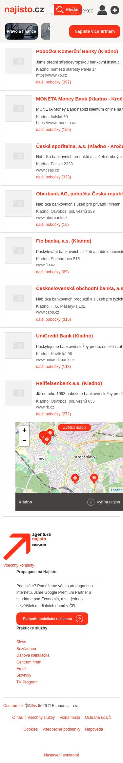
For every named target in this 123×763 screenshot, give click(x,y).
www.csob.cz (47, 312)
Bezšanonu (26, 648)
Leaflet (116, 490)
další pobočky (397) (53, 82)
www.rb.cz (45, 407)
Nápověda (94, 729)
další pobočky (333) (53, 177)
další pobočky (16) (52, 224)
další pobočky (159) (53, 129)
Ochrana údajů (98, 717)
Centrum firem (28, 662)
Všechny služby (42, 717)
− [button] (24, 441)
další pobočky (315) (53, 319)
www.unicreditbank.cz (55, 359)
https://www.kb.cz (51, 75)
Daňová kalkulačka (33, 655)
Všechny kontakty (18, 565)
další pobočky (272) (53, 414)
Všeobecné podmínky (61, 729)
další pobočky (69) (52, 272)
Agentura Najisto (27, 546)
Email (21, 668)
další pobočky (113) (53, 366)
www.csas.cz (47, 170)
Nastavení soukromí (61, 755)
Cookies (31, 729)
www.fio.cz (45, 265)
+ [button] (24, 431)
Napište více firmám (94, 31)
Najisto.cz (28, 10)
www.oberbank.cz (51, 217)
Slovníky (23, 675)
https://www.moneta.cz (56, 122)
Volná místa (70, 717)
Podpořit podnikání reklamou (47, 619)
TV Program (27, 682)
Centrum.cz (13, 705)
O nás (17, 717)
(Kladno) (77, 51)
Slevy (21, 642)
